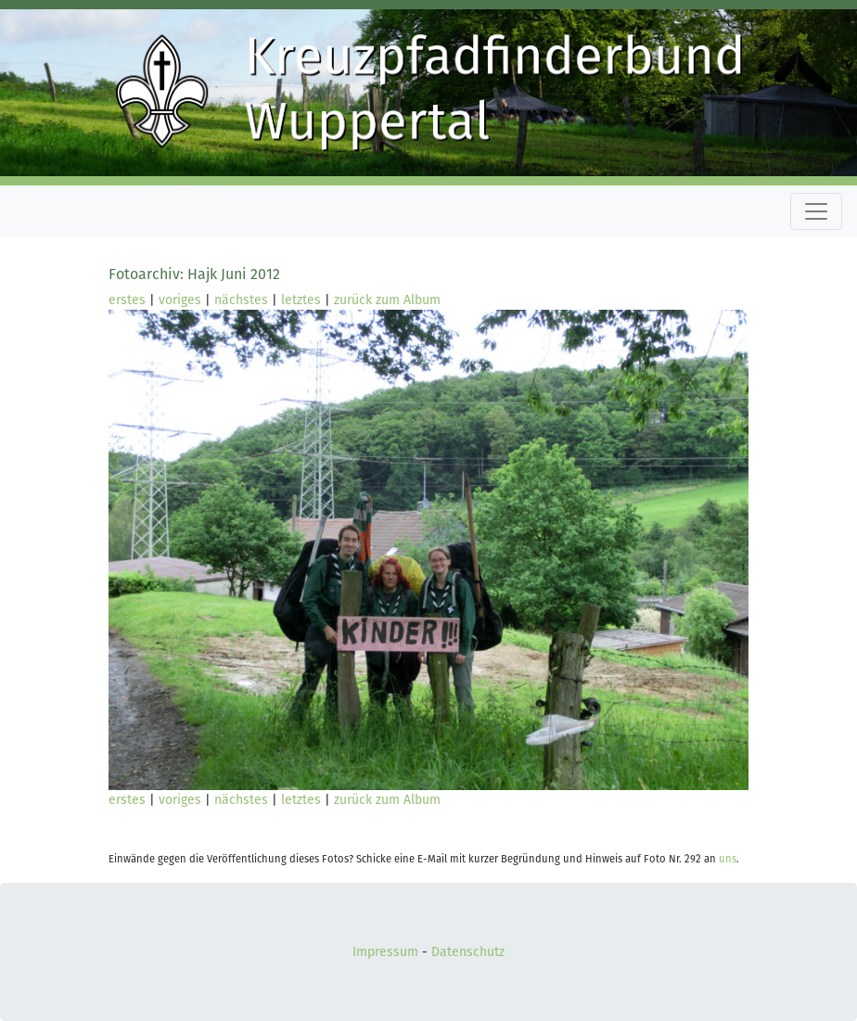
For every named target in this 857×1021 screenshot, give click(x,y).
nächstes (241, 300)
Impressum (385, 952)
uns (727, 859)
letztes (301, 300)
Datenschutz (468, 952)
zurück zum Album (387, 300)
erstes (127, 300)
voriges (180, 300)
